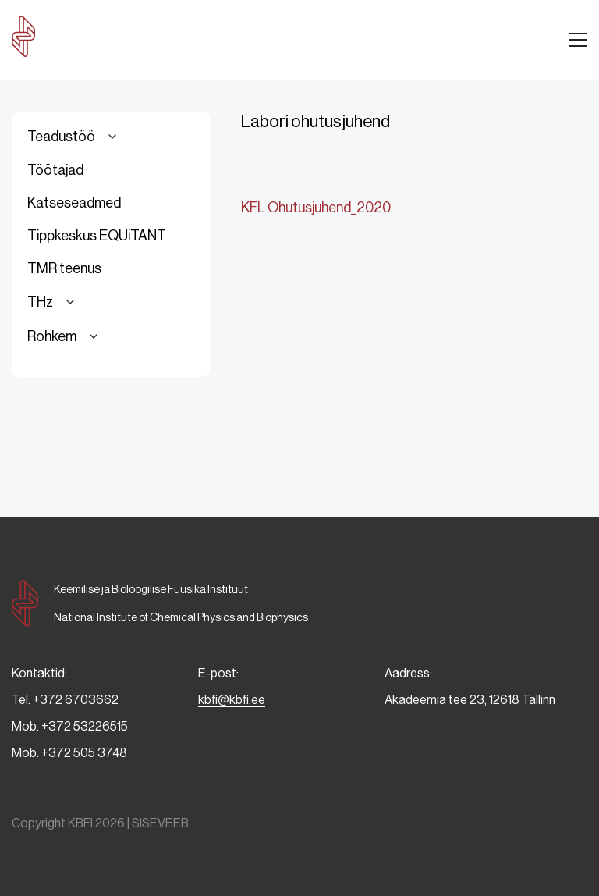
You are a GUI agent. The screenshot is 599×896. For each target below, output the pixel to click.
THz (53, 302)
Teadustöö (74, 136)
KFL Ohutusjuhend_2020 (316, 207)
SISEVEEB (160, 823)
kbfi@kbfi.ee (231, 699)
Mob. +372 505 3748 (69, 752)
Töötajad (55, 170)
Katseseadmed (74, 203)
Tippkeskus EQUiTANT (96, 236)
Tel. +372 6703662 (65, 699)
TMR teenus (64, 268)
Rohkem (65, 336)
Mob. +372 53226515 (70, 726)
